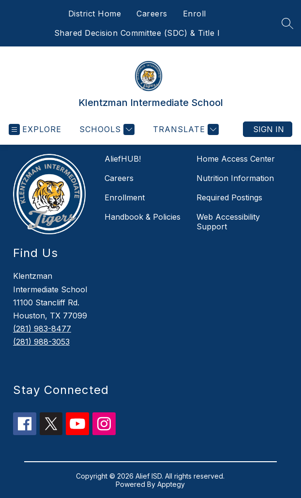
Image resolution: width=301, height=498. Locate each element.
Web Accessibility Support (228, 221)
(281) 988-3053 (41, 342)
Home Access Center (235, 159)
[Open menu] (35, 129)
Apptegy (171, 484)
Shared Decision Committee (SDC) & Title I (137, 33)
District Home (94, 13)
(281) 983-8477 (42, 328)
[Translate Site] (184, 129)
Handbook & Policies (143, 217)
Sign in (268, 129)
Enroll (194, 13)
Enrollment (125, 197)
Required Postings (229, 197)
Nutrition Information (235, 178)
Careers (151, 13)
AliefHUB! (123, 159)
